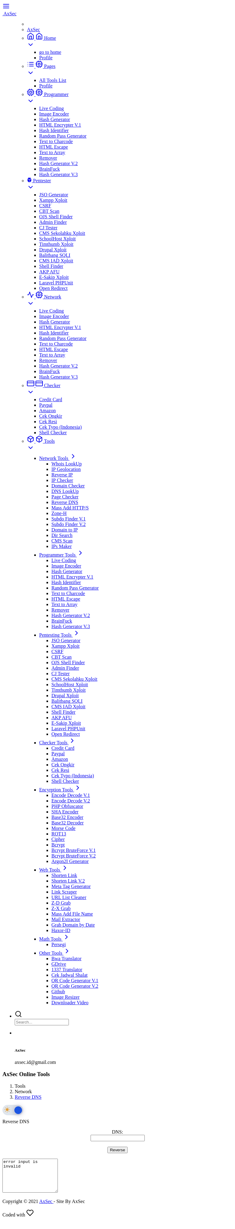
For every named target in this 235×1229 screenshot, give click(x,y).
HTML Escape (53, 147)
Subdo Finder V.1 (68, 518)
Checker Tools (57, 742)
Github (58, 991)
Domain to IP (64, 529)
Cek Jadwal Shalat (69, 975)
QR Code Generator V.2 (74, 986)
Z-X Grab (61, 908)
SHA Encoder (64, 811)
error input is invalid (33, 1179)
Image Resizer (65, 997)
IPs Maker (61, 546)
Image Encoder (54, 114)
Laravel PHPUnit (56, 282)
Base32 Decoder (67, 822)
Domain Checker (68, 485)
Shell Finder (51, 266)
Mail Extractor (65, 919)
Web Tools (54, 869)
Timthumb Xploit (56, 244)
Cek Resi (48, 421)
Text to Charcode (56, 141)
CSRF (45, 205)
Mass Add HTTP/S (70, 507)
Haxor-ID (60, 930)
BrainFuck (49, 169)
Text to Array (52, 152)
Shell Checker (53, 432)
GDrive (58, 964)
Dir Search (62, 535)
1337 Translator (66, 969)
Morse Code (63, 828)
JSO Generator (53, 194)
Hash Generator (54, 119)
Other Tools (55, 953)
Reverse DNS (64, 502)
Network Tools (58, 458)
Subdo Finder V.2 (68, 524)
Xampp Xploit (53, 200)
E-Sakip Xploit (54, 277)
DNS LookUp (65, 491)
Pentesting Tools (59, 635)
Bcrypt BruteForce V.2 (73, 855)
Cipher (58, 839)
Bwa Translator (66, 958)
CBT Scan (49, 211)
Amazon (47, 410)
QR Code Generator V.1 (74, 980)
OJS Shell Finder (56, 216)
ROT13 (58, 833)
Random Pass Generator (63, 136)
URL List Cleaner (68, 897)
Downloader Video (69, 1002)
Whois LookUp (66, 463)
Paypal (46, 405)
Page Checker (64, 496)
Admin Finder (53, 222)
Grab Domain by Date (73, 924)
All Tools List (52, 80)
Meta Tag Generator (71, 886)
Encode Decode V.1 (70, 795)
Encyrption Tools (60, 789)
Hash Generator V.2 (58, 163)
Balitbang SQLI (54, 255)
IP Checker (62, 480)
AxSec (33, 29)
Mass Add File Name (72, 913)
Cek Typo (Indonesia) (60, 427)
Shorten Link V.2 (68, 880)
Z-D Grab (61, 902)
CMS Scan (62, 540)
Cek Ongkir (50, 416)
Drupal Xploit (52, 249)
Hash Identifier (54, 130)
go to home (50, 52)
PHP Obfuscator (67, 806)
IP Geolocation (66, 469)
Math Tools (54, 939)
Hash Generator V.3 (58, 174)
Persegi (58, 944)
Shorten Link (64, 875)
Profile (46, 57)
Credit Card (50, 399)
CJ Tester (48, 227)
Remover (48, 158)
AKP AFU (49, 271)
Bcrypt (58, 844)
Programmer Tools (61, 554)
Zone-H (59, 513)
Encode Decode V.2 (70, 800)
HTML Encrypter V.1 (60, 125)
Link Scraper (64, 891)
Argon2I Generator (70, 861)
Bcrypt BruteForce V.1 (73, 850)
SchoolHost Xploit (57, 238)
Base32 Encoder (67, 817)
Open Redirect (53, 288)
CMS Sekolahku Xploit (62, 233)
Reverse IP (62, 474)
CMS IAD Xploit (56, 260)
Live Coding (51, 108)
